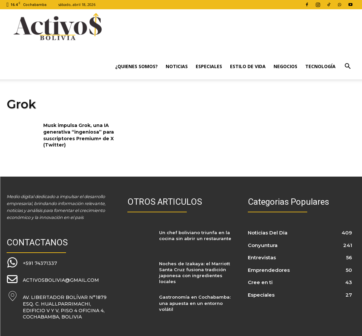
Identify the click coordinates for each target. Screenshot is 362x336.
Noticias (177, 66)
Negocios (285, 66)
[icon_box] (32, 262)
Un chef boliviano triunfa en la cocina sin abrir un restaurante (195, 235)
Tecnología (320, 66)
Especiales (209, 66)
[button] (347, 67)
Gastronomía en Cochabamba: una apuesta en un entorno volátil (195, 303)
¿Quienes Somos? (136, 66)
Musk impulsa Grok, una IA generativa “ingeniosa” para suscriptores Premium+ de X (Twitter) (78, 135)
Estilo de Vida (248, 66)
